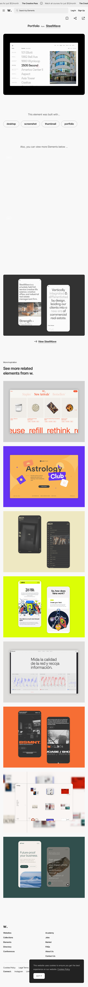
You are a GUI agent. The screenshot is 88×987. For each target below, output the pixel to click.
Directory (7, 947)
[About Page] (44, 305)
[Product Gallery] (44, 411)
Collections (8, 937)
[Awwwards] (9, 10)
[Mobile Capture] (44, 541)
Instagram (19, 971)
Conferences (9, 951)
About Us (49, 951)
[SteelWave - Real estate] (44, 243)
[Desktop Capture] (44, 476)
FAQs (47, 947)
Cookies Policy (9, 967)
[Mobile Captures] (44, 606)
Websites (7, 933)
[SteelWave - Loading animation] (44, 182)
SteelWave (53, 25)
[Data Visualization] (44, 672)
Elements (7, 942)
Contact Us (50, 956)
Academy (49, 933)
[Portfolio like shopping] (44, 802)
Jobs (47, 937)
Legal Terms (24, 967)
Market (48, 942)
